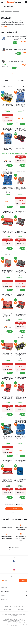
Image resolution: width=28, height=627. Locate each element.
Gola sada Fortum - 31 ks (20, 253)
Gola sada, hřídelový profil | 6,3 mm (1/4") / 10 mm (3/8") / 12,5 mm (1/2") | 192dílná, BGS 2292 (20, 89)
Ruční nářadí (8, 11)
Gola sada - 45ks (8, 336)
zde (16, 615)
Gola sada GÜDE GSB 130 (7, 419)
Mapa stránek (7, 609)
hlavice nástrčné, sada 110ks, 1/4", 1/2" (20, 378)
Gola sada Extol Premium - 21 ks (7, 253)
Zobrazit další (14, 508)
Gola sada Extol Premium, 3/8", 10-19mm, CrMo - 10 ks (7, 379)
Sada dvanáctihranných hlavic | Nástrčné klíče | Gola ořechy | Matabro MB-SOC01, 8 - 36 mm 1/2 (20, 420)
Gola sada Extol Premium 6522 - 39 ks (20, 170)
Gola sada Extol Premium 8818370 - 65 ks (7, 212)
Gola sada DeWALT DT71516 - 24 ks (7, 87)
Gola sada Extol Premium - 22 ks (20, 295)
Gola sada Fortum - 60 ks (20, 212)
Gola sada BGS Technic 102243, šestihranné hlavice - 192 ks (7, 130)
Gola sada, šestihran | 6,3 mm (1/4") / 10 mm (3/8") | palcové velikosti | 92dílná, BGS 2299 (7, 171)
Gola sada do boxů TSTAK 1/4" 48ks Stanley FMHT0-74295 (20, 130)
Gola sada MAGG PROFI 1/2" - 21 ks (20, 461)
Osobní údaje (21, 609)
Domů (2, 11)
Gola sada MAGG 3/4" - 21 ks (7, 461)
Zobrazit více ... (5, 26)
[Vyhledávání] (14, 6)
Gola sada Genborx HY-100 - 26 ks (7, 295)
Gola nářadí (16, 11)
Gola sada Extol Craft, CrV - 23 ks (20, 336)
